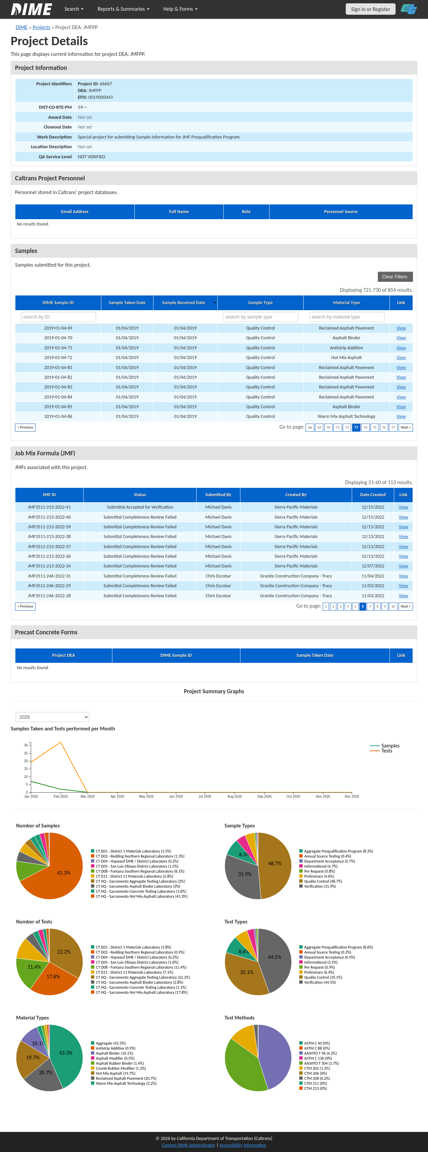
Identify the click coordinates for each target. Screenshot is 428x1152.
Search (74, 9)
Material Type (346, 302)
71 (337, 427)
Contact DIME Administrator (188, 1145)
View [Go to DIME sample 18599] (401, 367)
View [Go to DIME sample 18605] (401, 397)
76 (384, 427)
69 (319, 427)
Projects (41, 27)
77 (393, 427)
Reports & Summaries (123, 9)
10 (393, 606)
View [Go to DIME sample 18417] (401, 338)
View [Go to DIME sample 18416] (401, 328)
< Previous (25, 427)
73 (356, 427)
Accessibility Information (242, 1145)
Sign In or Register (370, 9)
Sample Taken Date (127, 302)
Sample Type (260, 302)
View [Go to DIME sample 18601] (401, 387)
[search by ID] (58, 317)
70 (328, 427)
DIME (21, 27)
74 (365, 427)
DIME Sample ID (58, 302)
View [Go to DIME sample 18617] (401, 416)
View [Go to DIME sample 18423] (401, 357)
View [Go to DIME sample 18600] (401, 377)
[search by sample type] (260, 317)
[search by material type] (347, 317)
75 (375, 427)
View (403, 507)
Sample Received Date (183, 302)
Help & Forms (181, 9)
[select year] (52, 717)
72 (347, 427)
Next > (406, 427)
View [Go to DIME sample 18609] (401, 407)
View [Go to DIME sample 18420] (401, 348)
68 (310, 427)
